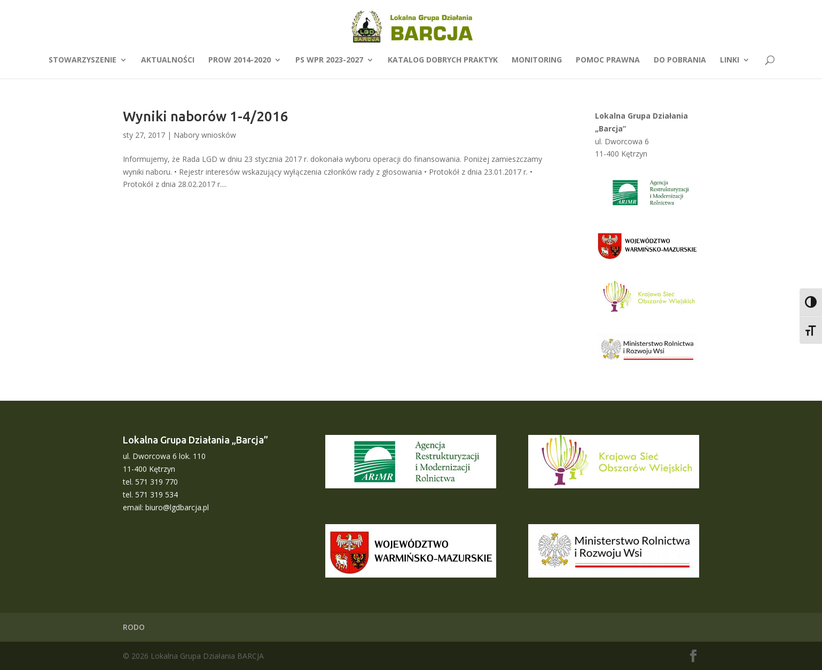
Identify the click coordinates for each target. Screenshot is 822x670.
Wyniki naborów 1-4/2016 (205, 116)
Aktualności (167, 60)
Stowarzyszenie (82, 60)
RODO (134, 627)
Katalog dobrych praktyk (443, 60)
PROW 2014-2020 (239, 60)
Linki (729, 60)
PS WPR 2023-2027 (329, 60)
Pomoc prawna (608, 60)
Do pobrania (680, 60)
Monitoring (537, 60)
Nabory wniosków (205, 135)
